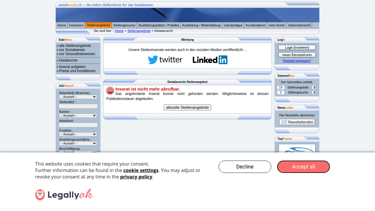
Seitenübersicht (299, 25)
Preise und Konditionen (77, 71)
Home (61, 25)
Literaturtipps (233, 25)
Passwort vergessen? (297, 60)
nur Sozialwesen (72, 50)
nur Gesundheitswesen (77, 54)
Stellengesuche (124, 25)
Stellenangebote (98, 25)
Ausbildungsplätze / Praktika (159, 25)
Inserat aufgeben (72, 67)
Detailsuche (68, 60)
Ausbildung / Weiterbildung (201, 25)
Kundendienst (255, 25)
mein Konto (277, 25)
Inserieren (76, 25)
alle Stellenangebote (75, 46)
